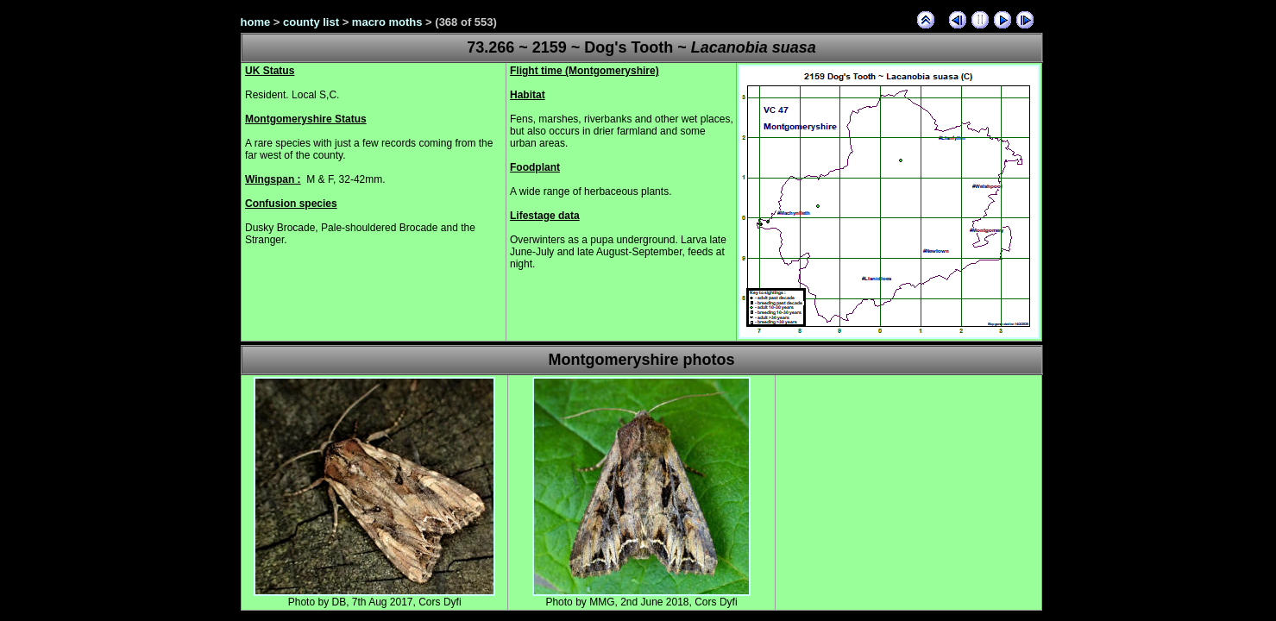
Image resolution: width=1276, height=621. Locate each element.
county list (311, 22)
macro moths (387, 22)
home (256, 22)
